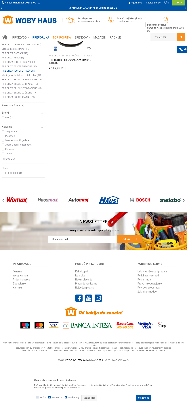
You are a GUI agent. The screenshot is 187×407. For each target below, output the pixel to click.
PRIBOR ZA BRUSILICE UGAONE (20, 81)
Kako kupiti (81, 312)
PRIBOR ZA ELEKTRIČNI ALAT (49, 44)
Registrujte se (153, 2)
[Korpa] (179, 4)
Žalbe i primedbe (147, 332)
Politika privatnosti (148, 316)
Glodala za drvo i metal (16, 90)
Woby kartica (20, 316)
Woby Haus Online (11, 44)
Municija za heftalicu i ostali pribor (21, 116)
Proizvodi (27, 44)
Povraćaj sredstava (149, 328)
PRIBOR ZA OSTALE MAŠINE (18, 138)
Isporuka (80, 316)
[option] (93, 8)
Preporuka (10, 177)
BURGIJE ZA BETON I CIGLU (18, 72)
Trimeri (8, 195)
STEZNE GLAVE (12, 59)
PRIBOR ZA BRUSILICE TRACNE (20, 125)
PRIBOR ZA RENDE (13, 99)
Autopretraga (124, 50)
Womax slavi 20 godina (17, 181)
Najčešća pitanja (84, 328)
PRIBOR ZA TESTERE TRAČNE (18, 112)
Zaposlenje (19, 324)
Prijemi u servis (21, 320)
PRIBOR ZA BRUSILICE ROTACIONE (22, 121)
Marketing (73, 397)
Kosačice (10, 190)
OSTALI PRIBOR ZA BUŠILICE (18, 77)
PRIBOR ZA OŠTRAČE (15, 94)
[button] (167, 37)
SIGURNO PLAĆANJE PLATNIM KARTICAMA (93, 8)
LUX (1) (9, 159)
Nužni (43, 397)
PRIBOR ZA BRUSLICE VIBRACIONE (22, 129)
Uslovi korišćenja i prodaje (152, 312)
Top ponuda (11, 173)
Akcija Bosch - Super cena (18, 186)
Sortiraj (140, 50)
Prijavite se (130, 280)
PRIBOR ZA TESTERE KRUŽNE (19, 103)
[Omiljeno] (166, 2)
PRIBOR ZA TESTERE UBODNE (19, 107)
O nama (17, 312)
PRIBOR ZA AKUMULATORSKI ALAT (21, 86)
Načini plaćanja (83, 320)
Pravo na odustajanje (150, 324)
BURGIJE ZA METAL (15, 68)
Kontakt (17, 328)
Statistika (57, 397)
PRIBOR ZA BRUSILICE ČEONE (19, 134)
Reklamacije (145, 320)
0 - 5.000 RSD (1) (13, 214)
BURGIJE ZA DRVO (13, 64)
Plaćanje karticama (86, 324)
